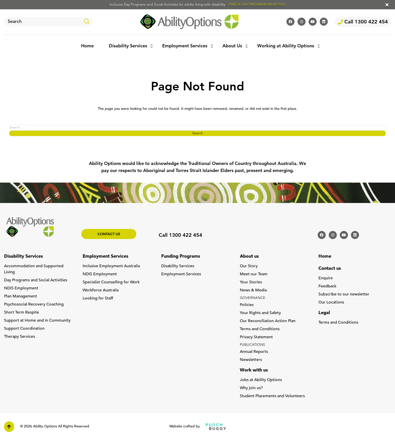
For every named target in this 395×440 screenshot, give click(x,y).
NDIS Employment (21, 288)
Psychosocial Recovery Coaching (34, 304)
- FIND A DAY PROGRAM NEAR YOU (255, 5)
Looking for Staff (98, 298)
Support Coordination (24, 329)
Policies (247, 305)
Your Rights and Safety (260, 313)
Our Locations (331, 302)
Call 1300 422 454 (363, 22)
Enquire (325, 278)
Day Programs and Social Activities (35, 280)
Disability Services (128, 46)
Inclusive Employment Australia (111, 266)
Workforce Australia (101, 290)
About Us (232, 46)
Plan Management (20, 296)
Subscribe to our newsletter (343, 294)
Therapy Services (19, 337)
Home (87, 46)
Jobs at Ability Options (261, 380)
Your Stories (251, 282)
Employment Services (184, 46)
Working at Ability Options (285, 46)
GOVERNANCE (252, 298)
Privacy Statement (256, 337)
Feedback (327, 286)
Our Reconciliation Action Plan (267, 321)
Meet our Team (254, 274)
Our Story (249, 266)
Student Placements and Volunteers (272, 396)
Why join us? (251, 388)
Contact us (108, 234)
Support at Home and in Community (37, 321)
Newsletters (251, 360)
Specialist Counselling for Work (111, 282)
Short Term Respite (21, 313)
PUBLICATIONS (252, 345)
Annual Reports (254, 352)
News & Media (253, 290)
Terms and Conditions (260, 329)
